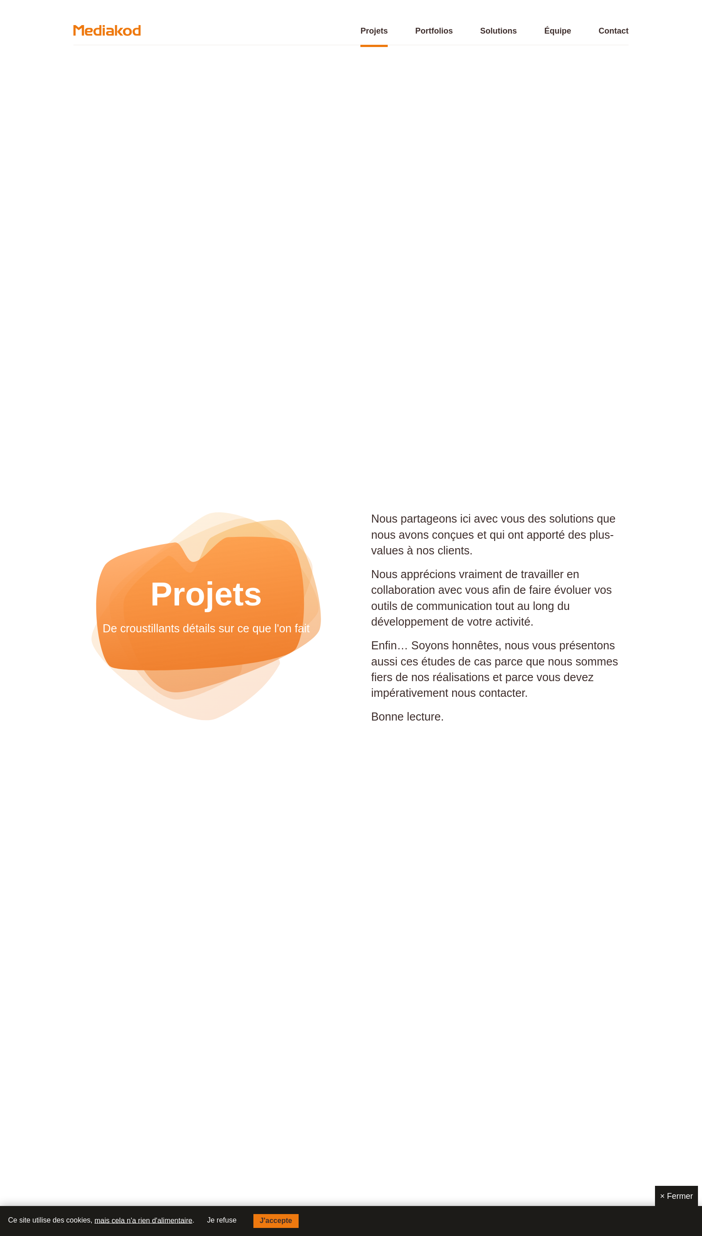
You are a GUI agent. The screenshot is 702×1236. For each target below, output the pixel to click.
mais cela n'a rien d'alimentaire (143, 1220)
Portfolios (434, 31)
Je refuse (222, 1220)
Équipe (557, 31)
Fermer (676, 1196)
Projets (374, 31)
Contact (614, 31)
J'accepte (276, 1220)
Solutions (498, 31)
